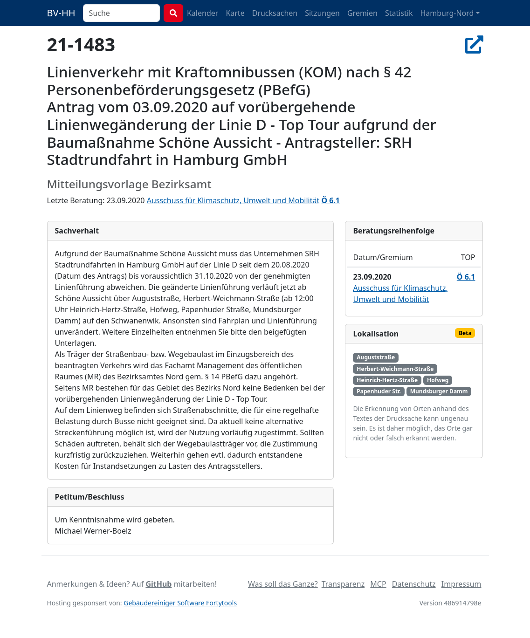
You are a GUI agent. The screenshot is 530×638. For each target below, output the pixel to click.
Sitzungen (322, 13)
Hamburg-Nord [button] (447, 13)
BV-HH (61, 13)
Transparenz (343, 584)
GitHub (158, 584)
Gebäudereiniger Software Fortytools (180, 602)
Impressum (461, 584)
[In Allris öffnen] (474, 44)
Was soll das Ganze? (283, 584)
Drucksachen (275, 13)
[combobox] (121, 13)
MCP (378, 584)
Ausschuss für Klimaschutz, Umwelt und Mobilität (233, 200)
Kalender (202, 13)
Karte (235, 13)
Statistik (399, 13)
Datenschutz (414, 584)
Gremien (362, 13)
